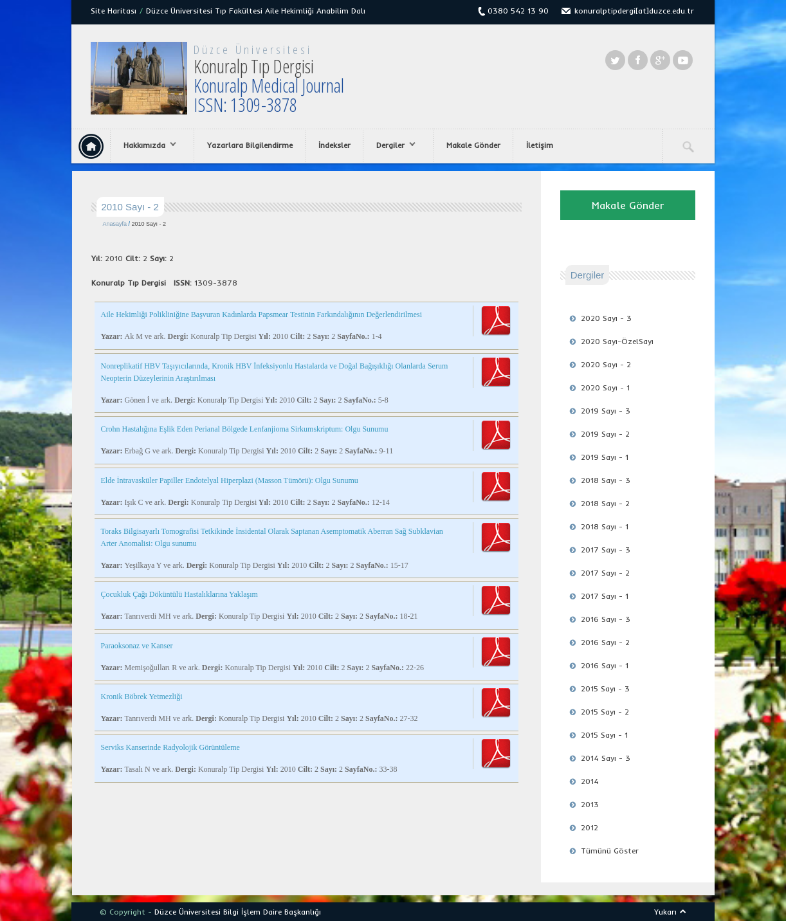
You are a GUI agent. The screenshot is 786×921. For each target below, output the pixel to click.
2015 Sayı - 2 (605, 711)
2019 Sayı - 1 (604, 457)
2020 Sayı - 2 (606, 364)
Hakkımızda (147, 145)
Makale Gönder (473, 145)
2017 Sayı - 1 (604, 596)
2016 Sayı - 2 (605, 642)
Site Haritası (113, 10)
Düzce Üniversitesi (253, 49)
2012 (589, 827)
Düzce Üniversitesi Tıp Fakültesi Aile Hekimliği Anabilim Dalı (255, 10)
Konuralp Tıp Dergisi (269, 85)
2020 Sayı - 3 (606, 318)
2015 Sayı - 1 (604, 735)
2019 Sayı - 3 (605, 410)
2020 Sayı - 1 (605, 387)
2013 (590, 804)
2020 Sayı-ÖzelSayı (617, 341)
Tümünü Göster (610, 850)
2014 (590, 781)
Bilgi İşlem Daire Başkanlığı (272, 911)
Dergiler (392, 145)
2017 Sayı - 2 (605, 573)
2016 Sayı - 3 (605, 619)
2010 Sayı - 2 (149, 224)
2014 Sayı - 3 (605, 758)
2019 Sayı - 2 (605, 434)
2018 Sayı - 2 (605, 503)
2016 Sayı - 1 (604, 665)
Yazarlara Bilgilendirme (250, 145)
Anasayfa (115, 224)
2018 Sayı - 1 (604, 526)
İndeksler (334, 145)
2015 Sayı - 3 (605, 688)
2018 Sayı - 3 (605, 480)
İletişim (539, 145)
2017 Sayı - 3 (605, 549)
